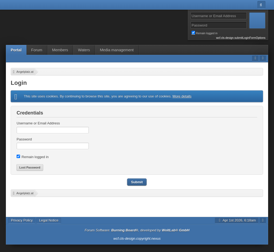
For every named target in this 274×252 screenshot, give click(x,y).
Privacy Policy (22, 220)
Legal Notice (48, 220)
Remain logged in (228, 33)
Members (60, 50)
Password (24, 139)
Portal (16, 50)
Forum (36, 50)
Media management (117, 50)
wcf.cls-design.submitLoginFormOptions (240, 37)
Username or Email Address (38, 123)
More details (182, 96)
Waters (84, 50)
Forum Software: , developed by (137, 230)
